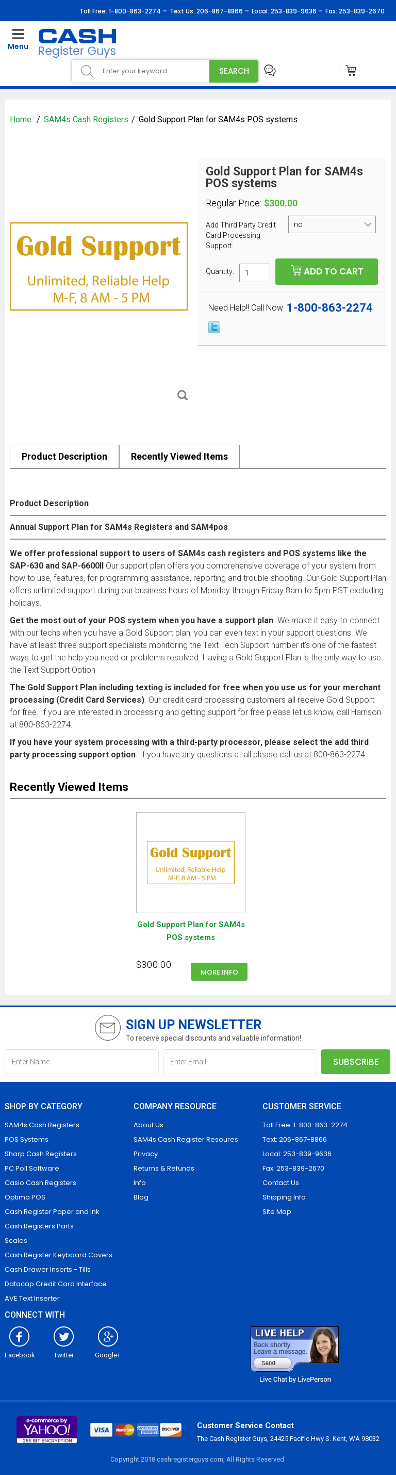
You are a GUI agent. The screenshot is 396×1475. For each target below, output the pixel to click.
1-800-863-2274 (134, 11)
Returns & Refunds (164, 1168)
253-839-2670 (361, 11)
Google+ (108, 1351)
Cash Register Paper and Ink (52, 1212)
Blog (141, 1197)
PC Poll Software (32, 1168)
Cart (351, 70)
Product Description (64, 456)
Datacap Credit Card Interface (56, 1284)
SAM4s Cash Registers (86, 119)
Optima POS (25, 1197)
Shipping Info (284, 1197)
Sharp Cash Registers (41, 1154)
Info (140, 1183)
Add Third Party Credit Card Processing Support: (241, 235)
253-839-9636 (293, 11)
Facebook (20, 1351)
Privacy (146, 1154)
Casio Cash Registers (40, 1183)
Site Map (276, 1212)
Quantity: (220, 271)
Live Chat (270, 70)
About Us (148, 1125)
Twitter (63, 1351)
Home (22, 119)
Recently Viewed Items (179, 456)
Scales (16, 1240)
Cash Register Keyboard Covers (58, 1255)
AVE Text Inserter (32, 1298)
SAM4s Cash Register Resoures (186, 1139)
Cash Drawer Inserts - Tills (48, 1269)
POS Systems (26, 1139)
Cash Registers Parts (39, 1226)
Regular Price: (233, 203)
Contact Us (280, 1183)
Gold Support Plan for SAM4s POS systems (191, 931)
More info (219, 972)
